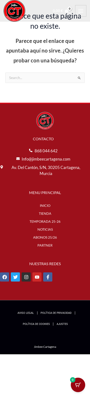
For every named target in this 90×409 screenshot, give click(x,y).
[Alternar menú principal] (80, 10)
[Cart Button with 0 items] (78, 385)
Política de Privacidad (56, 313)
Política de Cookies (36, 324)
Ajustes (62, 324)
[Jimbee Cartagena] (14, 11)
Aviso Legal (26, 313)
